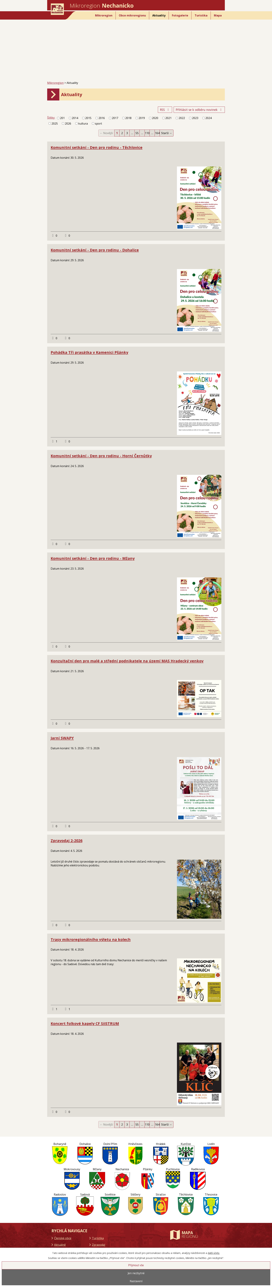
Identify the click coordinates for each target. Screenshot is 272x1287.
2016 (102, 118)
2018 (128, 118)
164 (157, 133)
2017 (115, 118)
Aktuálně (60, 1245)
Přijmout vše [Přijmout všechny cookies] (136, 1265)
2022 (182, 118)
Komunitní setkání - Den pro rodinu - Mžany (93, 558)
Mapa (218, 15)
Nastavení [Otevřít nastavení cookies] (136, 1281)
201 (62, 118)
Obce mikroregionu (132, 15)
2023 (195, 118)
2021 (168, 118)
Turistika (201, 15)
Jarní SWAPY (62, 737)
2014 (75, 118)
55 (137, 133)
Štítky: (51, 118)
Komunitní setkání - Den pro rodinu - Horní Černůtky (101, 455)
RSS (165, 110)
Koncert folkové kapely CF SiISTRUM (85, 1023)
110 (147, 133)
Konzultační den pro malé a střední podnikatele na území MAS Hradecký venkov (127, 660)
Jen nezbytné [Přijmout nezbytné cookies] (136, 1273)
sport (98, 123)
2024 (208, 118)
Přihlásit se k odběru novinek (199, 110)
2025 (55, 123)
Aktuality (158, 15)
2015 (88, 118)
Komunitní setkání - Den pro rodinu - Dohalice (95, 249)
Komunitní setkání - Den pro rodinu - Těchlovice (96, 147)
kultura (83, 123)
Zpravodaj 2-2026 (66, 840)
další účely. (214, 1253)
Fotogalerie (180, 15)
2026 (68, 123)
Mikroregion (103, 15)
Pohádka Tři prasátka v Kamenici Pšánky (89, 352)
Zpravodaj (98, 1245)
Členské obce (62, 1238)
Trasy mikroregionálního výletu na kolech (91, 939)
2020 (155, 118)
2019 (142, 118)
